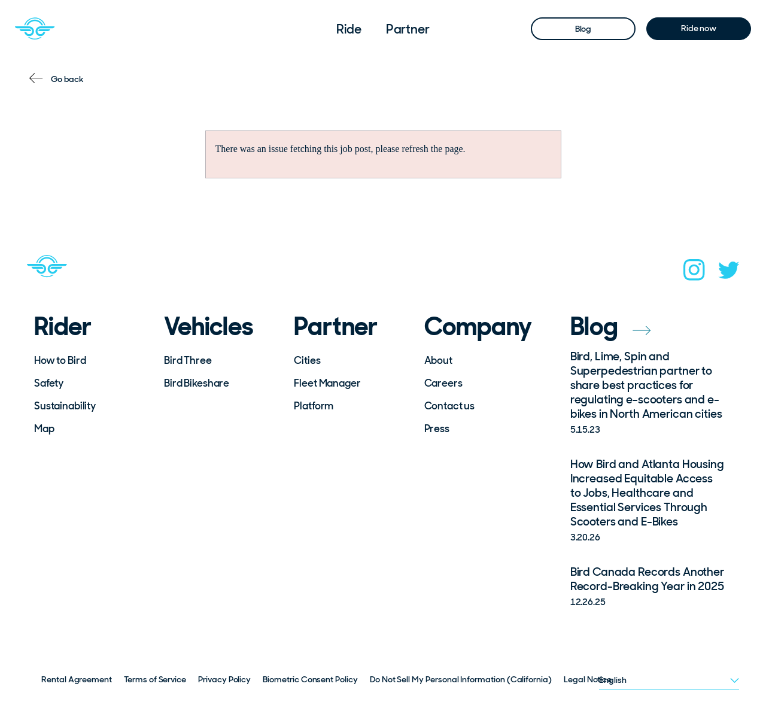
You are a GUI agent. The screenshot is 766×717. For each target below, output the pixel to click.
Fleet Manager (327, 383)
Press (436, 428)
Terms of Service (155, 679)
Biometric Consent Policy (310, 679)
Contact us (449, 405)
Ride (348, 29)
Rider (63, 327)
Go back (67, 79)
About (438, 360)
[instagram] (694, 273)
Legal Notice (588, 679)
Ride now (698, 28)
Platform (313, 405)
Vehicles (208, 327)
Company (478, 327)
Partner (408, 29)
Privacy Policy (224, 679)
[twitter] (729, 274)
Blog (583, 28)
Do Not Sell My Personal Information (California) (461, 679)
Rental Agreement (76, 679)
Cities (307, 360)
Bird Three (188, 360)
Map (44, 428)
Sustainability (65, 405)
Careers (443, 383)
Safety (48, 383)
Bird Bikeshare (196, 383)
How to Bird (60, 360)
